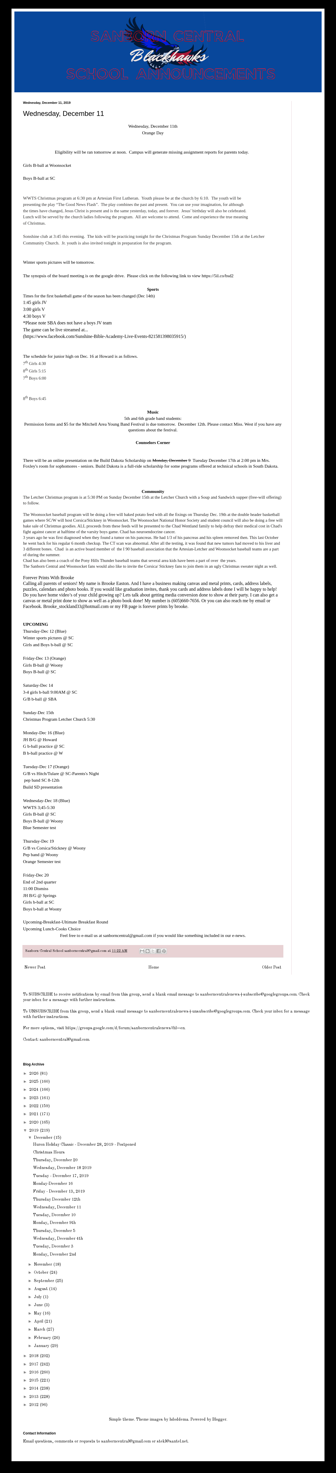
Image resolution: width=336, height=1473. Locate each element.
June (39, 1305)
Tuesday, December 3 (53, 1246)
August (41, 1289)
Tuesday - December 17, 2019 (61, 1176)
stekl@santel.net (172, 1441)
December (44, 1138)
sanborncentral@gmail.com (127, 935)
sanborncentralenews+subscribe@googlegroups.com (248, 994)
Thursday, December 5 (54, 1231)
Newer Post (34, 967)
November (43, 1264)
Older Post (271, 967)
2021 (34, 1114)
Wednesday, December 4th (58, 1239)
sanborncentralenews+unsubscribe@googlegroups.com (199, 1011)
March (40, 1329)
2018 (34, 1356)
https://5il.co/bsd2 (218, 275)
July (38, 1297)
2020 (34, 1122)
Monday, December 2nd (54, 1254)
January (42, 1346)
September (44, 1281)
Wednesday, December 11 (57, 1207)
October (41, 1273)
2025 (34, 1082)
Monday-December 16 (53, 1184)
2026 (34, 1074)
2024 (34, 1090)
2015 (34, 1380)
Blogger (219, 1419)
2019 (34, 1130)
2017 (34, 1364)
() (104, 336)
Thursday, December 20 (55, 1160)
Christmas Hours (49, 1152)
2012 (34, 1405)
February (43, 1338)
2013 (34, 1397)
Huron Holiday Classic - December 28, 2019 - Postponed (84, 1145)
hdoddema (178, 1419)
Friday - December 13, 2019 (59, 1191)
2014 (34, 1388)
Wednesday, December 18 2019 (62, 1168)
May (38, 1313)
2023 (34, 1098)
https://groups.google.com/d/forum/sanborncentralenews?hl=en (125, 1028)
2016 (34, 1372)
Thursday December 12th (56, 1199)
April (39, 1321)
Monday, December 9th (54, 1223)
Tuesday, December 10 (54, 1215)
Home (153, 967)
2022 (34, 1106)
